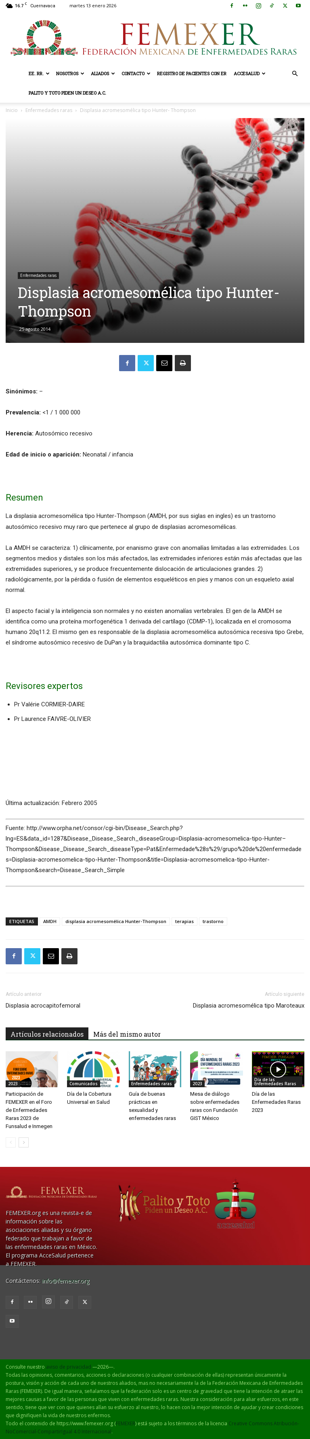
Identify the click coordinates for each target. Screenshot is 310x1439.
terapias (184, 921)
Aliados (103, 73)
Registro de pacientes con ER (191, 73)
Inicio (12, 110)
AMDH (50, 921)
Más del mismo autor (127, 1034)
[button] (294, 74)
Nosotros (70, 73)
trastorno (213, 921)
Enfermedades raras (48, 110)
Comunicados (83, 1083)
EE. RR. (39, 73)
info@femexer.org (65, 1281)
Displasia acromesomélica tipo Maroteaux (248, 1005)
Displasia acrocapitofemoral (43, 1005)
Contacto (136, 73)
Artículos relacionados (47, 1034)
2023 (13, 1083)
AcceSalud (250, 73)
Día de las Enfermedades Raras (275, 1081)
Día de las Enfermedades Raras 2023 (276, 1102)
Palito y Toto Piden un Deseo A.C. (67, 93)
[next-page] (24, 1142)
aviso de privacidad (68, 1366)
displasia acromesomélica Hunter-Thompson (115, 921)
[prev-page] (11, 1142)
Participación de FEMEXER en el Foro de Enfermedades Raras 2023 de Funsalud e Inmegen (29, 1110)
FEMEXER (125, 1423)
